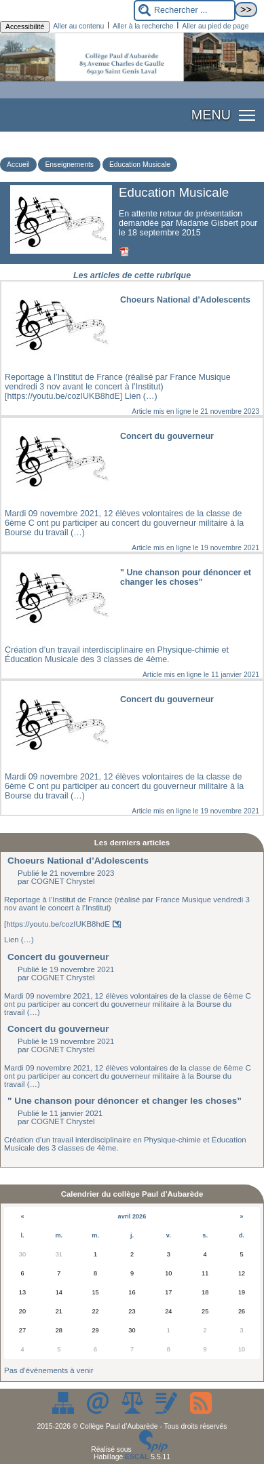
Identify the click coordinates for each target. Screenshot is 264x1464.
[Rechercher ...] (184, 10)
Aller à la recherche (143, 26)
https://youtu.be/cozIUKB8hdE (58, 924)
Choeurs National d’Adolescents (78, 860)
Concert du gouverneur (58, 957)
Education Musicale (139, 164)
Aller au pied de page (215, 26)
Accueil (18, 164)
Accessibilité (24, 27)
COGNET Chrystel (63, 881)
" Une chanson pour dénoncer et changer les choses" (124, 1101)
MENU (211, 114)
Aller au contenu (78, 26)
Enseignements (69, 164)
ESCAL (137, 1457)
